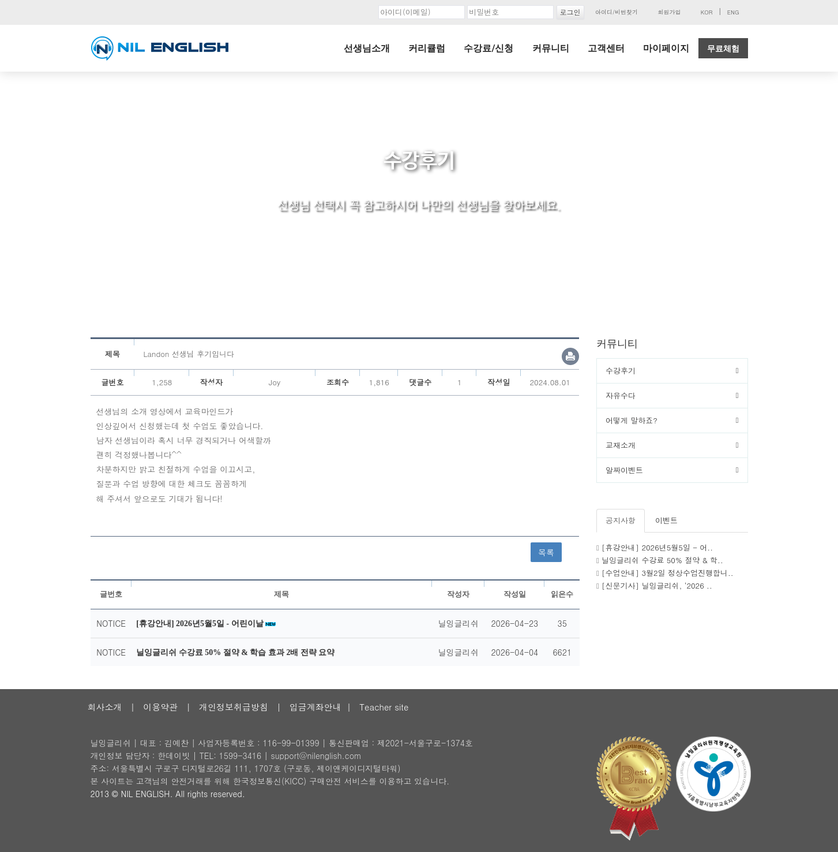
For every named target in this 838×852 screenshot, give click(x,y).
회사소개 (105, 707)
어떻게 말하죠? (631, 420)
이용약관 (160, 707)
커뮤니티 (550, 48)
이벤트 (666, 520)
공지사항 (621, 520)
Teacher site (383, 707)
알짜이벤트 (624, 469)
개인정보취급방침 (233, 707)
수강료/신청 (488, 48)
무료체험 (723, 48)
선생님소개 (367, 48)
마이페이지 (666, 48)
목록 (546, 552)
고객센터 (606, 48)
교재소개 (621, 445)
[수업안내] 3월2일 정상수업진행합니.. (668, 572)
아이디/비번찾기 (616, 12)
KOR (707, 12)
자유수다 (621, 395)
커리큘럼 (426, 48)
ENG (733, 12)
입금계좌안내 (315, 707)
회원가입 (669, 12)
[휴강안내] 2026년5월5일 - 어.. (657, 547)
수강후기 (621, 370)
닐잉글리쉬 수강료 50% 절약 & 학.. (662, 560)
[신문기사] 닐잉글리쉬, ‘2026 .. (657, 585)
